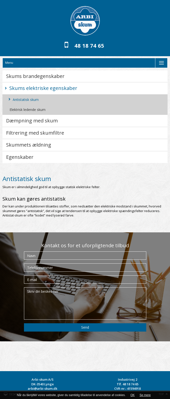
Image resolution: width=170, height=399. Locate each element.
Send (85, 327)
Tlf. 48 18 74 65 (127, 384)
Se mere (145, 395)
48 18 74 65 (89, 45)
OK (132, 395)
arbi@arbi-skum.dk (42, 388)
